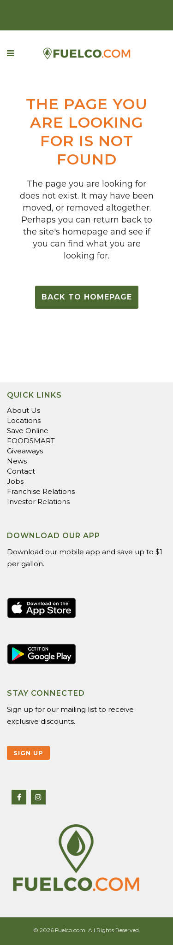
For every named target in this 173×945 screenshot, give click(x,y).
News (17, 461)
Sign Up (28, 753)
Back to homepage (87, 297)
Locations (24, 420)
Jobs (15, 481)
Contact (21, 471)
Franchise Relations (41, 491)
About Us (23, 410)
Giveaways (25, 450)
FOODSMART (31, 440)
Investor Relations (38, 501)
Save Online (27, 430)
